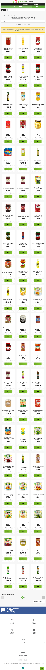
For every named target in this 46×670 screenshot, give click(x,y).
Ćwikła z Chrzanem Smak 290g (8, 383)
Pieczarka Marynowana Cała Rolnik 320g (38, 467)
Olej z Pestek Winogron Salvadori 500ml (8, 300)
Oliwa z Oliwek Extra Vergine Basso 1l (38, 383)
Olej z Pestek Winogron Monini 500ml (8, 578)
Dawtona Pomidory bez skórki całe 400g (38, 411)
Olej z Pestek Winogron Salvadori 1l (38, 272)
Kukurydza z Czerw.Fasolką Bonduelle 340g (38, 495)
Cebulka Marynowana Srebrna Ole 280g (22, 105)
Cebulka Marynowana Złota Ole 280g (38, 105)
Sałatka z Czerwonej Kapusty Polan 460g (8, 77)
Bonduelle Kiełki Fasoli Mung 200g (23, 522)
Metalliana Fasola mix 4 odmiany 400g (23, 411)
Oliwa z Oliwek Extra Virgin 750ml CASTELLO (37, 160)
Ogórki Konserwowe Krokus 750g (23, 550)
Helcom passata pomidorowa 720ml (23, 244)
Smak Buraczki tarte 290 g (8, 188)
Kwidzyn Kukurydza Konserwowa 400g (23, 300)
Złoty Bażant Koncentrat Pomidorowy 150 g (8, 49)
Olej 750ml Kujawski (23, 467)
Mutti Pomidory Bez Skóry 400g (23, 132)
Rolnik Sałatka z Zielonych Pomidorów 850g (23, 355)
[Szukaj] (26, 10)
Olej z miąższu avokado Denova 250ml (8, 105)
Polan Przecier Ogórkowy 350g (8, 244)
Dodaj (8, 57)
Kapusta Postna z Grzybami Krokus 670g (8, 411)
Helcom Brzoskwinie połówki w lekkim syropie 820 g (8, 438)
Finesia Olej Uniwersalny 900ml (23, 49)
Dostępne (23, 21)
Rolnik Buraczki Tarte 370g (23, 216)
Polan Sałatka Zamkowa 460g (38, 355)
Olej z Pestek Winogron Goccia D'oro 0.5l (23, 77)
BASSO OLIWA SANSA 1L (23, 160)
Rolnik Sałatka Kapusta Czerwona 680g (8, 216)
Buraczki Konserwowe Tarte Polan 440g (8, 355)
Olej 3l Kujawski (23, 439)
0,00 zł (38, 6)
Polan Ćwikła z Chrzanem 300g (38, 77)
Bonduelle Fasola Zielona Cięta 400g (38, 522)
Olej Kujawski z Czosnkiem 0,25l (23, 383)
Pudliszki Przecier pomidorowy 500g (38, 216)
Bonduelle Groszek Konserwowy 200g (38, 439)
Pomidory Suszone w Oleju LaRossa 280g (38, 327)
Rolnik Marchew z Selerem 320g (37, 550)
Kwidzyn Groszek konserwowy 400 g (38, 188)
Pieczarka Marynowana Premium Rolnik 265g (38, 132)
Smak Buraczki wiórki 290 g (23, 188)
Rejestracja (25, 4)
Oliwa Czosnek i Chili (23, 578)
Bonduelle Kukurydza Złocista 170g (37, 300)
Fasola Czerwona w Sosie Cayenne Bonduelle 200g (8, 550)
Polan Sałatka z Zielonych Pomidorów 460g (23, 272)
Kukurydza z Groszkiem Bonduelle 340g (8, 522)
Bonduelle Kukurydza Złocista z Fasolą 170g (8, 495)
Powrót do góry (39, 601)
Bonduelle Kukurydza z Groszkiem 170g (23, 495)
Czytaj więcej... (22, 30)
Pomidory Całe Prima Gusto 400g (8, 132)
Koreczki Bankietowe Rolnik (8, 272)
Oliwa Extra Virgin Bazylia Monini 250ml (38, 578)
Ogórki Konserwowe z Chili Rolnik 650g (8, 327)
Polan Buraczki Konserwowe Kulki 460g (38, 244)
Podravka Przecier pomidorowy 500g (8, 160)
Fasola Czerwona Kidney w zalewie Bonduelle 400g (8, 467)
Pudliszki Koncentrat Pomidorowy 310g (38, 49)
